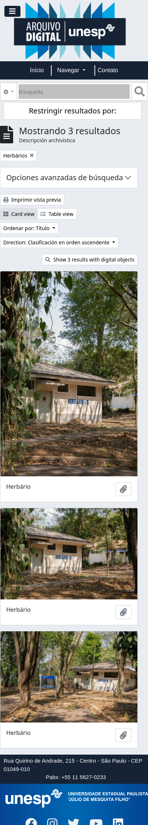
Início (37, 70)
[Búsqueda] (74, 91)
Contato (108, 70)
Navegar (69, 70)
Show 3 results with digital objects (89, 259)
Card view (18, 213)
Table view (57, 213)
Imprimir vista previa (32, 199)
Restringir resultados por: (72, 111)
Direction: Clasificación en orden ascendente (57, 242)
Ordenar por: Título (27, 228)
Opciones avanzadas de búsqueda (64, 177)
